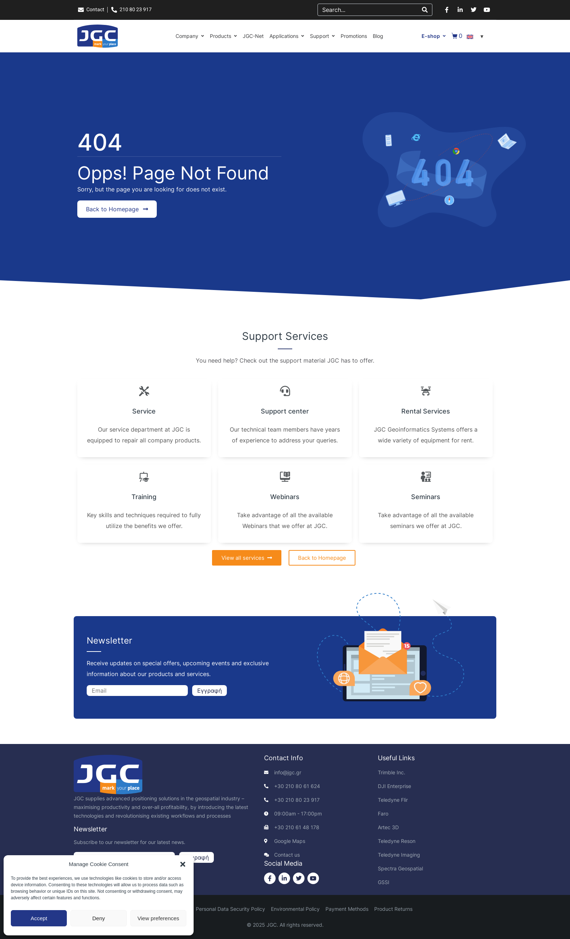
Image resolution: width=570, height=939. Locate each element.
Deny (98, 918)
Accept (39, 918)
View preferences (159, 918)
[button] (182, 864)
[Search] (425, 10)
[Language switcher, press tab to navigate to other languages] (476, 36)
